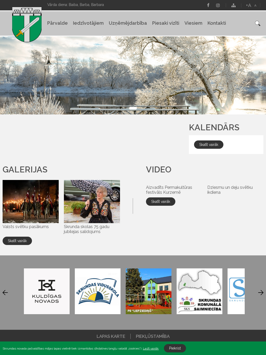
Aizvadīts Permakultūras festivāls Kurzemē (169, 190)
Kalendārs (214, 127)
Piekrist (175, 348)
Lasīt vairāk (151, 348)
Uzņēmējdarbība (128, 23)
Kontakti (217, 23)
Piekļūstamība (153, 336)
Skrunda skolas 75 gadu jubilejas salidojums (86, 229)
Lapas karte (111, 336)
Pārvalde (57, 23)
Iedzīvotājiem (88, 23)
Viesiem (193, 23)
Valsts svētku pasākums (26, 226)
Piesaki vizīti (165, 23)
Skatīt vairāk (17, 241)
